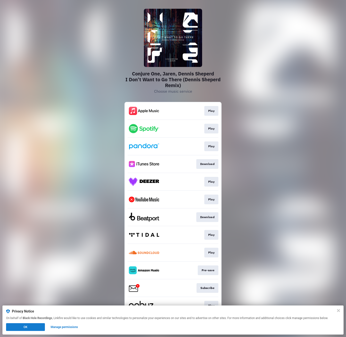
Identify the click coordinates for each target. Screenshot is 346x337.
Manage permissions (64, 327)
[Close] (338, 310)
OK (25, 327)
